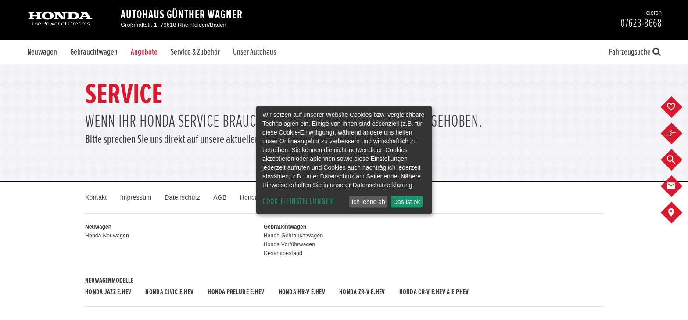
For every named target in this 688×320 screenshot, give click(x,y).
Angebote (144, 51)
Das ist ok (406, 201)
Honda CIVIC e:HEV (169, 291)
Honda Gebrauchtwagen (293, 236)
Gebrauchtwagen (94, 51)
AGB (219, 197)
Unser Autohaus (254, 51)
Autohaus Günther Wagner (182, 14)
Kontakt (96, 197)
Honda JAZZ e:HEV (108, 291)
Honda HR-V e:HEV (302, 291)
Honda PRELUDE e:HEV (236, 291)
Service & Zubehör (195, 51)
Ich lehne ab (368, 201)
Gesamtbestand (283, 253)
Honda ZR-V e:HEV (362, 291)
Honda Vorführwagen (289, 244)
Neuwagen (42, 51)
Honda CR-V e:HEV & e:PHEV (434, 291)
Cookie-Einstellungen (297, 201)
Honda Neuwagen (107, 236)
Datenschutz (182, 197)
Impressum (135, 197)
